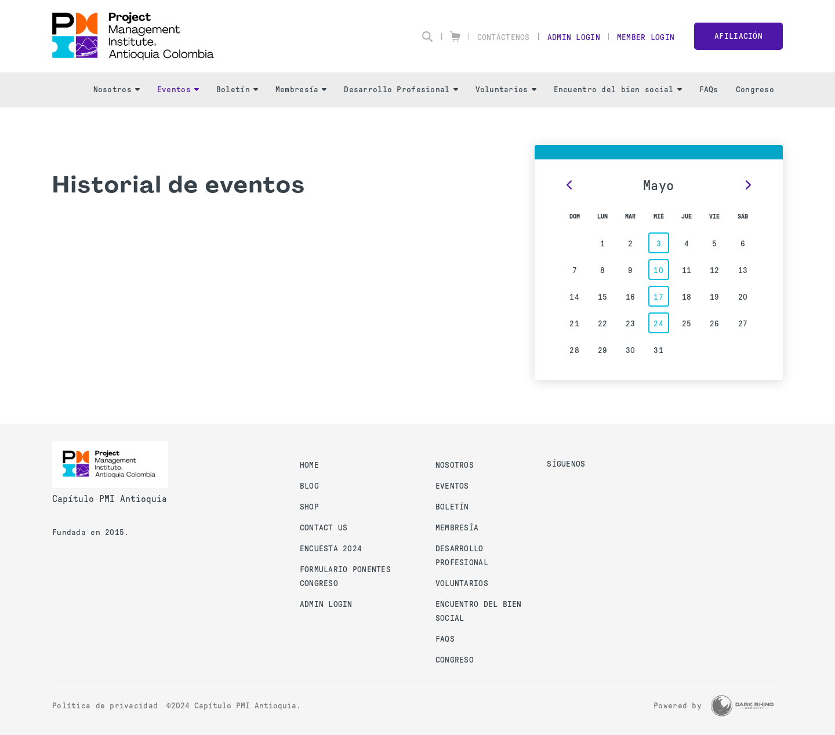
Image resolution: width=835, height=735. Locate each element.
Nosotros (116, 89)
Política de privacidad (105, 705)
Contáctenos (503, 37)
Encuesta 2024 (331, 548)
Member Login (645, 37)
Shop (309, 507)
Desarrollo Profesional (401, 89)
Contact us (324, 527)
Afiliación (738, 36)
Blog (309, 486)
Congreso (755, 89)
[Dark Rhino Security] (742, 706)
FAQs (708, 89)
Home (309, 465)
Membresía (301, 89)
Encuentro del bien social (618, 89)
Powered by (678, 705)
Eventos (178, 89)
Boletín (237, 89)
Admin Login (573, 37)
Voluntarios (505, 89)
